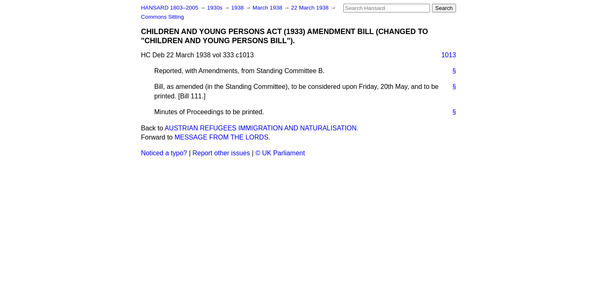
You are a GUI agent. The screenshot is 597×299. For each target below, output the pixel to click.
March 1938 (268, 8)
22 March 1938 (310, 8)
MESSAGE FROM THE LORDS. (222, 137)
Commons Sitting (162, 17)
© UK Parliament (280, 153)
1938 (238, 8)
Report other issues (221, 153)
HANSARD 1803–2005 (169, 8)
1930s (215, 8)
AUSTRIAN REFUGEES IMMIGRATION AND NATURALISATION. (262, 128)
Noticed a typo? (164, 153)
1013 (448, 55)
